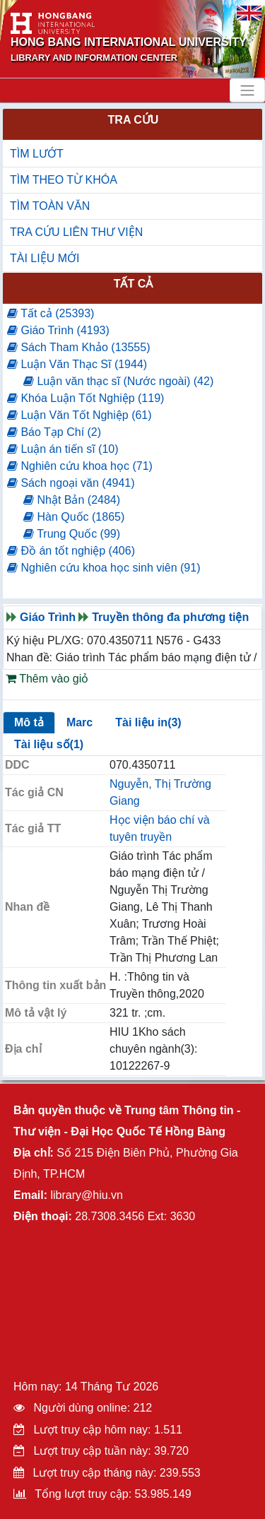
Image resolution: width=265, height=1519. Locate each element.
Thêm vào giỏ (47, 679)
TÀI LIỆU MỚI (44, 258)
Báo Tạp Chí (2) (54, 432)
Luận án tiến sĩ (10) (63, 449)
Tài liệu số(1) (48, 744)
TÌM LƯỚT (37, 154)
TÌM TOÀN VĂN (50, 206)
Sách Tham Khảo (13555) (78, 347)
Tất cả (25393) (50, 313)
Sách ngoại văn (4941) (71, 483)
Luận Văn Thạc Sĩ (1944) (77, 364)
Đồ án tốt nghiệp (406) (71, 551)
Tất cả (133, 284)
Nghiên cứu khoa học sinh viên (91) (103, 568)
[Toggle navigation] (247, 90)
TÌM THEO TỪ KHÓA (63, 180)
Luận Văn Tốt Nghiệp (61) (79, 415)
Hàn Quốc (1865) (73, 517)
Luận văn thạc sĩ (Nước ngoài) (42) (118, 381)
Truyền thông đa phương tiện (170, 617)
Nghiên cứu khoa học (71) (80, 466)
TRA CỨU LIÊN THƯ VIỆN (76, 232)
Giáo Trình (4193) (58, 330)
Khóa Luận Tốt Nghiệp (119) (85, 398)
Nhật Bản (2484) (71, 500)
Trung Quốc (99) (71, 534)
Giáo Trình (48, 617)
